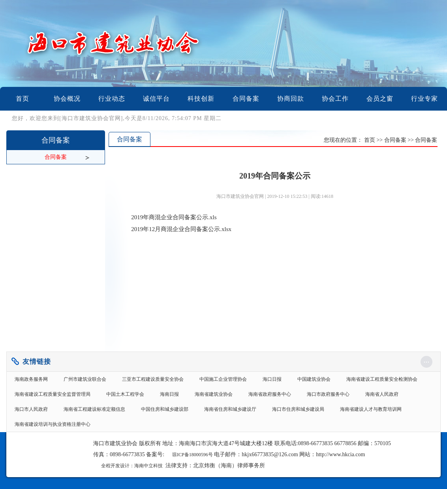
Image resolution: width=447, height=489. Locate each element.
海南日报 (169, 394)
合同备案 (246, 98)
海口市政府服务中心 (328, 394)
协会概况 (67, 98)
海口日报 (272, 379)
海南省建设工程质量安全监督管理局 (52, 394)
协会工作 (335, 98)
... (427, 360)
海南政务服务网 (31, 379)
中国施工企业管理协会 (223, 379)
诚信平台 (156, 98)
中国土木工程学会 (125, 394)
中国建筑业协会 (314, 379)
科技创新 (201, 98)
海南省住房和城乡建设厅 (230, 409)
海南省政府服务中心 (269, 394)
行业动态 (111, 98)
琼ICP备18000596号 (192, 454)
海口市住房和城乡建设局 (298, 409)
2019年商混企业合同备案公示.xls (173, 217)
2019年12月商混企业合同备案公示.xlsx (181, 229)
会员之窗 (379, 98)
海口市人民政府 (31, 409)
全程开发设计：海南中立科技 (132, 465)
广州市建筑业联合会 (85, 379)
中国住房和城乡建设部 (164, 409)
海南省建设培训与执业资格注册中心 (52, 424)
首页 (22, 98)
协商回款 (290, 98)
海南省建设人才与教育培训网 (371, 409)
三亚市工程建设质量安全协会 (153, 379)
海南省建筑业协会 (214, 394)
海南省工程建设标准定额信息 (94, 409)
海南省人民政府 (381, 394)
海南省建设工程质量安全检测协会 (381, 379)
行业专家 (424, 98)
